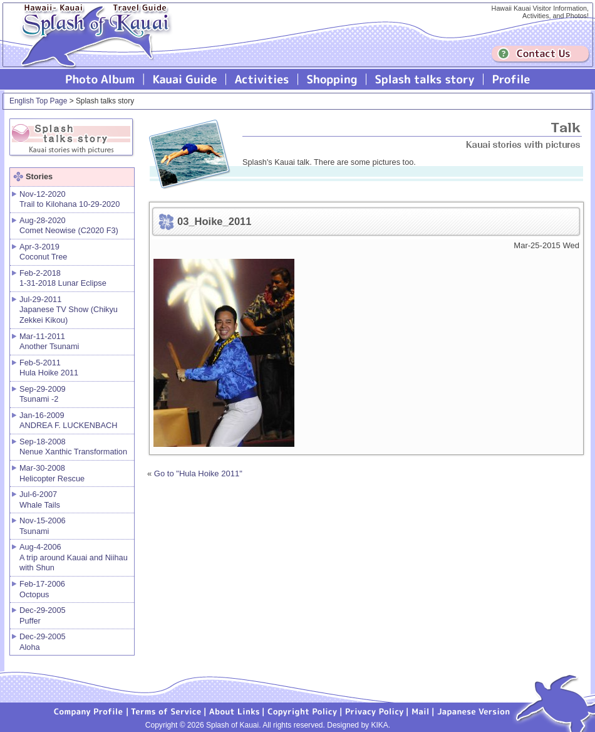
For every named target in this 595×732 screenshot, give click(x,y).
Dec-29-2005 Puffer (42, 615)
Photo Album (100, 79)
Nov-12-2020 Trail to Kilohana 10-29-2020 (69, 199)
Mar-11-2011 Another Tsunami (49, 342)
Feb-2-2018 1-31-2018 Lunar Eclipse (62, 278)
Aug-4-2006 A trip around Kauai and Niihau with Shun (73, 557)
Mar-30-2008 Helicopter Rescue (52, 473)
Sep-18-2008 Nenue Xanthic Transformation (73, 447)
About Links (234, 711)
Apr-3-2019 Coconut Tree (43, 252)
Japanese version (473, 711)
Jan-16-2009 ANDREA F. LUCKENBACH (68, 420)
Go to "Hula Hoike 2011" (198, 473)
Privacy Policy (374, 711)
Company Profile (89, 711)
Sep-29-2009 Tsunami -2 (42, 394)
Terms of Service (166, 711)
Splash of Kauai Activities (262, 79)
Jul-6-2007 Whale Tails (39, 499)
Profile (510, 79)
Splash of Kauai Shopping (332, 79)
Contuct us (540, 54)
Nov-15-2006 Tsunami (42, 526)
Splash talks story (425, 79)
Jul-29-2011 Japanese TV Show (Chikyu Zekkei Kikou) (68, 310)
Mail (420, 711)
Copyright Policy (302, 711)
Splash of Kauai (91, 45)
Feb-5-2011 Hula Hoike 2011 (48, 368)
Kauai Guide (185, 79)
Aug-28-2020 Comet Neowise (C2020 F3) (68, 226)
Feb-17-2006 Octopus (42, 589)
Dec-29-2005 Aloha (42, 642)
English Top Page (38, 101)
